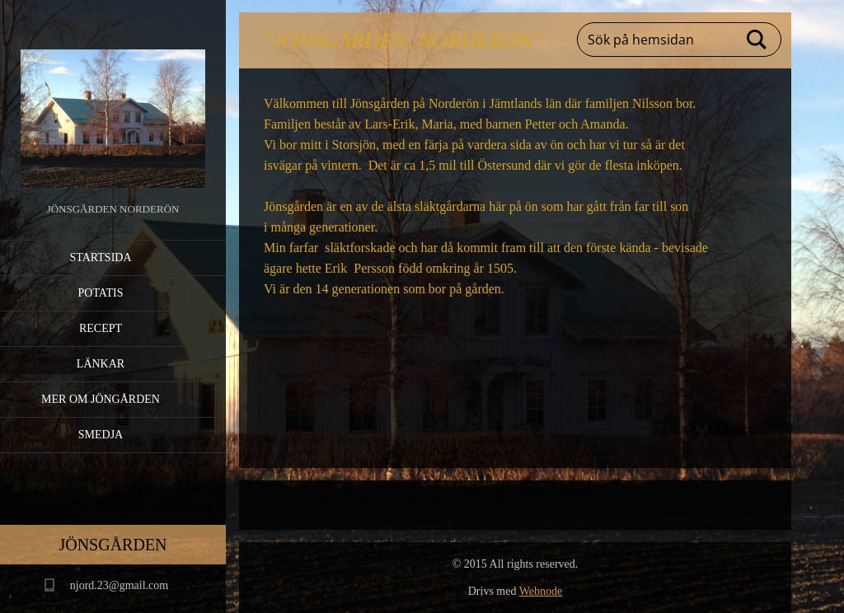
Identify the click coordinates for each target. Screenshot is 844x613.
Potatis (101, 293)
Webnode (541, 591)
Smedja (100, 434)
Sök (757, 39)
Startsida (100, 257)
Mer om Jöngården (100, 399)
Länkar (100, 364)
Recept (100, 328)
